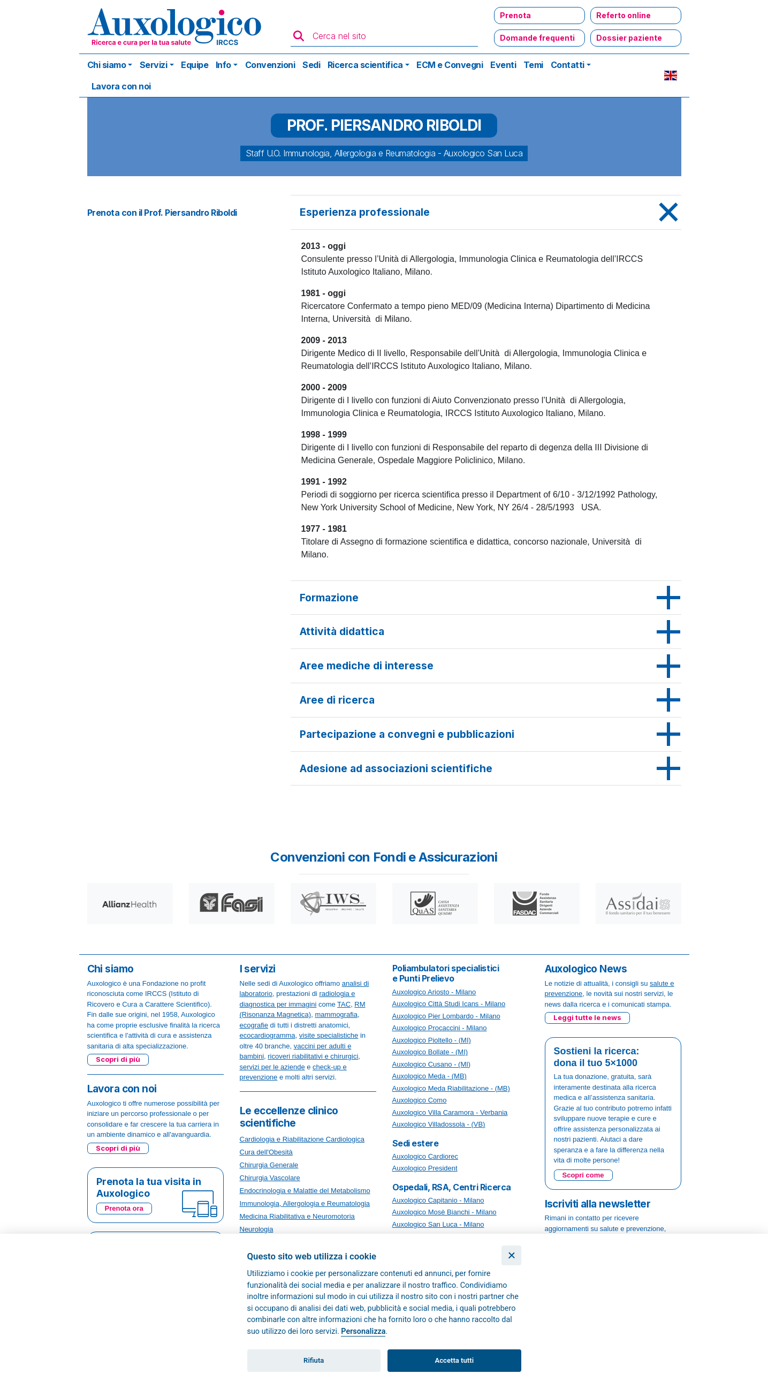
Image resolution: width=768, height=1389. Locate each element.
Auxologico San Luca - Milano (438, 1224)
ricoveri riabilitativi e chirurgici (313, 1056)
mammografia (336, 1014)
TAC (344, 1004)
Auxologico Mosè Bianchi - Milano (444, 1212)
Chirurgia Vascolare (270, 1178)
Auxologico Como (419, 1100)
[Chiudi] (511, 1255)
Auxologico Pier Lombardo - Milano (446, 1016)
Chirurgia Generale (269, 1165)
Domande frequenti (537, 37)
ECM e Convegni (449, 64)
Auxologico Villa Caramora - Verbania (450, 1112)
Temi (533, 64)
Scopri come (583, 1175)
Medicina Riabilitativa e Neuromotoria (297, 1216)
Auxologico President (425, 1168)
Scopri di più (118, 1059)
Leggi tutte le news (587, 1017)
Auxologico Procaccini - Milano (439, 1028)
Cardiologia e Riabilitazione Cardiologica (302, 1139)
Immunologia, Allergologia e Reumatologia (305, 1203)
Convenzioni (270, 64)
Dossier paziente (629, 37)
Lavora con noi (121, 86)
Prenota (515, 15)
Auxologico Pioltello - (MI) (431, 1040)
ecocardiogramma (267, 1035)
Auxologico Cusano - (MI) (431, 1064)
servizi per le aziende (272, 1067)
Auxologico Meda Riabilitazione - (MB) (451, 1088)
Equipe (194, 64)
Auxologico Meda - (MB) (429, 1076)
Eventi (503, 64)
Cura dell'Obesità (266, 1152)
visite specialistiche (329, 1035)
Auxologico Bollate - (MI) (430, 1052)
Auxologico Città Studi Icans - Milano (449, 1004)
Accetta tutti (454, 1360)
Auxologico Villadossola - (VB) (438, 1124)
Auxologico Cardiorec (425, 1156)
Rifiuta (313, 1360)
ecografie (254, 1025)
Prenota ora (124, 1208)
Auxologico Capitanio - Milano (438, 1200)
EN (670, 75)
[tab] (486, 212)
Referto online (623, 15)
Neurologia (256, 1229)
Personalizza (363, 1331)
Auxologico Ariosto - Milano (434, 992)
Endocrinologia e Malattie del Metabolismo (305, 1191)
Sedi (311, 64)
